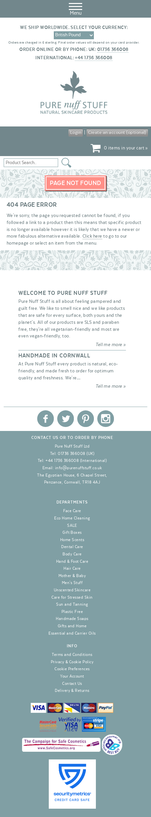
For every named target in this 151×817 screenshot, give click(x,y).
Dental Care (72, 546)
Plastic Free (72, 611)
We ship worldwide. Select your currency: (74, 27)
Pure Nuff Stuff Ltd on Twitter (65, 418)
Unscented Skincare (72, 590)
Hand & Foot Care (72, 561)
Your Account (72, 676)
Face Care (72, 511)
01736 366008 (113, 49)
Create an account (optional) (117, 132)
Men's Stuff (72, 582)
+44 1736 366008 (93, 58)
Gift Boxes (72, 532)
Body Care (72, 554)
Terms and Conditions (72, 654)
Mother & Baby (72, 575)
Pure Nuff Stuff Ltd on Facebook (45, 418)
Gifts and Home (72, 626)
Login (75, 132)
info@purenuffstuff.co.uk (78, 468)
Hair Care (72, 568)
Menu (75, 8)
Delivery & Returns (72, 690)
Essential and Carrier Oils (72, 633)
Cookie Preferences (72, 669)
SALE (72, 525)
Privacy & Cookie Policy (72, 662)
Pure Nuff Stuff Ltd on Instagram (105, 418)
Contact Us (72, 683)
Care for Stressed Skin (72, 597)
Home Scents (72, 539)
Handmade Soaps (72, 618)
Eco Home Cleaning (72, 518)
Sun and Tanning (72, 604)
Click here (92, 236)
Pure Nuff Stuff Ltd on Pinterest (85, 418)
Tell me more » (111, 344)
